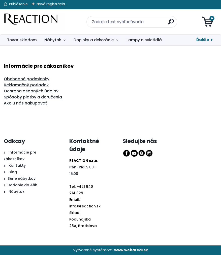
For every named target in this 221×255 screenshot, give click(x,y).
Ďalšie (202, 39)
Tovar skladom (22, 40)
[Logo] (35, 21)
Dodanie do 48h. (23, 185)
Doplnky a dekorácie (94, 40)
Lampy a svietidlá (144, 40)
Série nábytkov (22, 178)
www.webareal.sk (131, 249)
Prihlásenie (18, 4)
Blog (12, 171)
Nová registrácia (51, 4)
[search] (168, 19)
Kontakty (17, 165)
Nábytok (52, 40)
